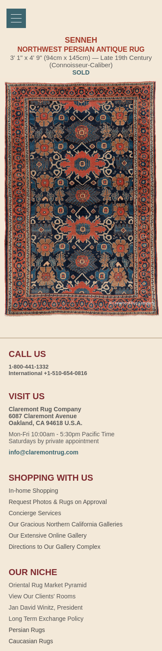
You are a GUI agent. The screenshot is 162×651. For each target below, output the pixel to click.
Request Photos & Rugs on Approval (58, 501)
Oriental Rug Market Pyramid (48, 585)
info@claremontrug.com (43, 452)
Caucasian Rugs (31, 641)
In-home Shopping (33, 490)
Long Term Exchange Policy (46, 618)
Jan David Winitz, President (46, 607)
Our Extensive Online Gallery (48, 535)
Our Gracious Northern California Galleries (66, 524)
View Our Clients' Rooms (42, 596)
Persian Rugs (27, 629)
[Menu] (16, 18)
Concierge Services (35, 513)
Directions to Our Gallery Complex (54, 546)
